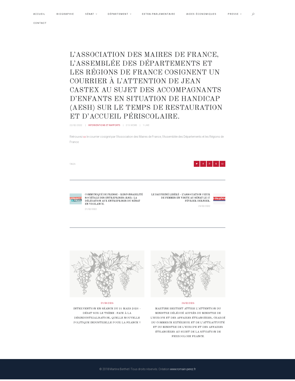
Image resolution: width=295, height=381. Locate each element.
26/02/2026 (188, 305)
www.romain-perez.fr (182, 370)
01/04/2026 (107, 305)
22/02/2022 (76, 125)
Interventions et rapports (104, 125)
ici (84, 136)
